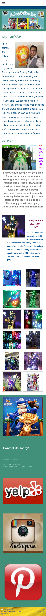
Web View (41, 611)
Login (43, 609)
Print (4, 610)
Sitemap (10, 610)
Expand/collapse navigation (23, 3)
